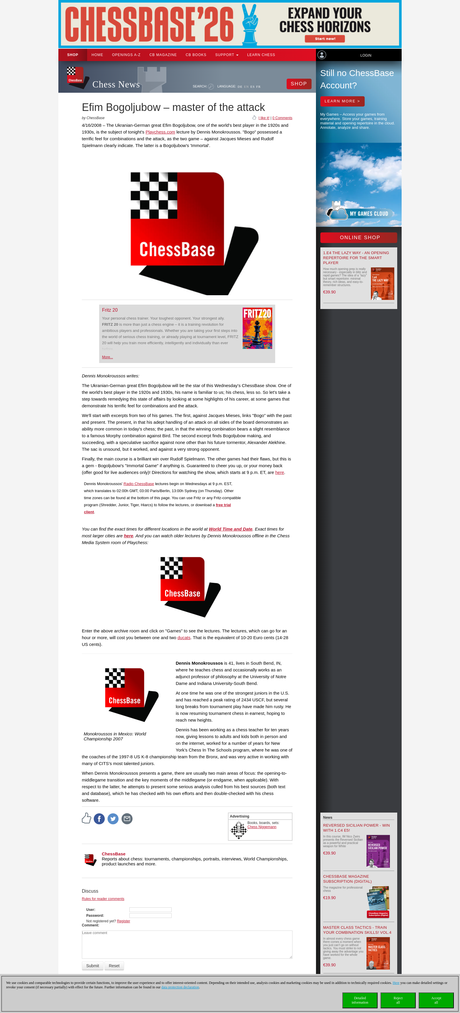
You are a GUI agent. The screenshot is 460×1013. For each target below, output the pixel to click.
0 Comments (282, 118)
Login (365, 55)
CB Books (196, 55)
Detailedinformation (360, 1000)
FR (258, 86)
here (279, 472)
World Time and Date (231, 528)
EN (246, 86)
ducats (183, 637)
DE (240, 86)
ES (252, 86)
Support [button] (227, 55)
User (90, 910)
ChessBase (114, 853)
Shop (72, 55)
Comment (90, 925)
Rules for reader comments (103, 899)
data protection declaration (180, 987)
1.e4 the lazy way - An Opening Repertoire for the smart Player (356, 258)
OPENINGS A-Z (126, 55)
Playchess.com (160, 131)
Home (97, 55)
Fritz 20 (110, 310)
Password (94, 916)
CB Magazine (163, 55)
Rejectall (398, 1000)
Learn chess (261, 55)
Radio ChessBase (139, 484)
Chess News (116, 84)
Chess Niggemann (262, 827)
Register (123, 921)
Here (396, 983)
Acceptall (436, 1000)
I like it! (263, 118)
